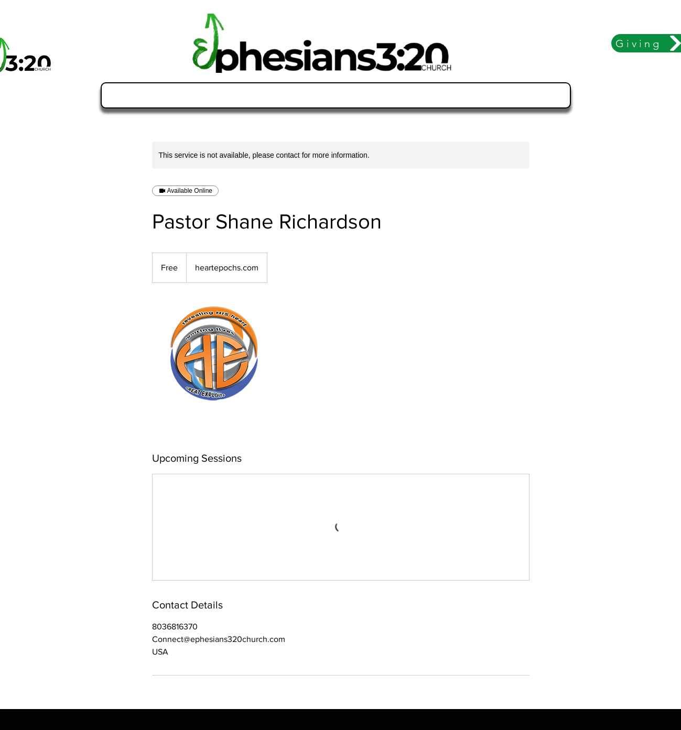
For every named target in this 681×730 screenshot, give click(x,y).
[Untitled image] (213, 367)
